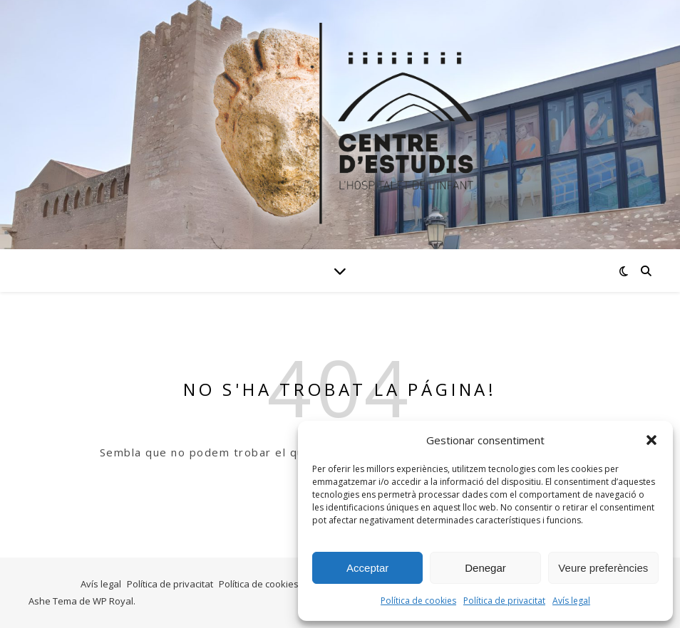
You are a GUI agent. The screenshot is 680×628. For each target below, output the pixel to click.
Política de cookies (418, 601)
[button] (651, 440)
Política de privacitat (504, 601)
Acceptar (367, 568)
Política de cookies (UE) (268, 583)
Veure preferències (603, 568)
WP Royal (113, 601)
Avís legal (571, 601)
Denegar (485, 568)
